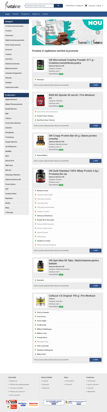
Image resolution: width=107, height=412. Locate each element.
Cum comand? (15, 395)
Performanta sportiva (12, 45)
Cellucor (8, 118)
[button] (37, 32)
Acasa (7, 14)
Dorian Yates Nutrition (13, 123)
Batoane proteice (11, 68)
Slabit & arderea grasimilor (14, 40)
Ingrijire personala (11, 87)
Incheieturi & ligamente (13, 73)
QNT (7, 189)
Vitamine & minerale (12, 64)
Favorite (90, 388)
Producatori (70, 381)
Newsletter (91, 391)
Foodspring (9, 137)
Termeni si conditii (16, 388)
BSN (6, 113)
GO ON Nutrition (10, 146)
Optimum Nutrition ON (13, 179)
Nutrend (8, 170)
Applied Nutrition (11, 99)
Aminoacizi (9, 35)
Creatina (8, 54)
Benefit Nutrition (11, 109)
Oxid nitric (9, 59)
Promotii (15, 14)
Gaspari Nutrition (11, 142)
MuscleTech (9, 161)
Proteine (8, 31)
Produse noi (25, 14)
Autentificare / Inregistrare (75, 5)
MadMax (8, 151)
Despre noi (35, 14)
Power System (10, 184)
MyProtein (9, 165)
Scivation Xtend (10, 193)
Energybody (9, 132)
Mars (7, 156)
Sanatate (8, 82)
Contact (45, 14)
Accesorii (8, 49)
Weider (7, 203)
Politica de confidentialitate (19, 384)
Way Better (9, 198)
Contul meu (92, 381)
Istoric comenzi (93, 384)
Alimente (8, 78)
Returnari (46, 384)
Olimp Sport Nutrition (12, 175)
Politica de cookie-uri (17, 391)
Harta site (46, 388)
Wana (7, 208)
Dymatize (8, 128)
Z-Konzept (9, 212)
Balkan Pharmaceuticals (13, 104)
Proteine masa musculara (14, 26)
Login (95, 85)
